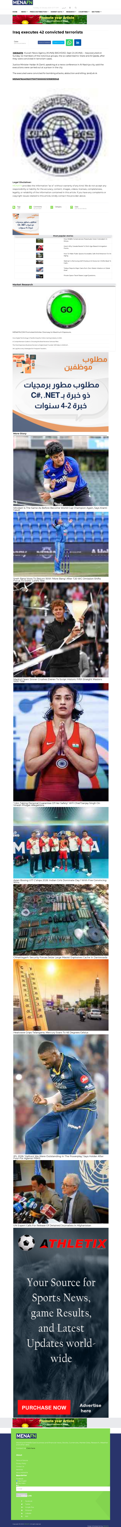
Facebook (26, 1498)
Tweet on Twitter (58, 42)
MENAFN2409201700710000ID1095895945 (36, 79)
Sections (96, 12)
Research (70, 12)
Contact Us (20, 1463)
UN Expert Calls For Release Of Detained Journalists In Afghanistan (52, 1222)
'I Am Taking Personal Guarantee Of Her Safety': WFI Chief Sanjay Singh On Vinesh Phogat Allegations (56, 802)
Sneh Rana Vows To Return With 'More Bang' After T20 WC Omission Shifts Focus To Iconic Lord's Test (57, 579)
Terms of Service (22, 1457)
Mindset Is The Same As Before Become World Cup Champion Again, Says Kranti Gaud (60, 508)
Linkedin (26, 1510)
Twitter (25, 1501)
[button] (70, 8)
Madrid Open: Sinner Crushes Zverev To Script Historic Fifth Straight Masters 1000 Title (60, 679)
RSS (24, 1513)
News (23, 12)
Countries (83, 12)
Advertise (19, 1466)
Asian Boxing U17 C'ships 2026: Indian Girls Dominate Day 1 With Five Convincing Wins (59, 879)
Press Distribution (38, 12)
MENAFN (18, 53)
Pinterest (26, 1507)
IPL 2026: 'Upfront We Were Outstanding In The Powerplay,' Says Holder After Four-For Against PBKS (58, 1154)
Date (16, 42)
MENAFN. (27, 1521)
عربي (64, 8)
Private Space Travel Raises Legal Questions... (80, 275)
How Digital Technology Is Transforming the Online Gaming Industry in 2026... (37, 338)
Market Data (56, 12)
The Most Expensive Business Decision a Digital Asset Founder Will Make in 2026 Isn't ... (41, 345)
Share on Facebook (44, 42)
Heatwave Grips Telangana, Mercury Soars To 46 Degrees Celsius (50, 1030)
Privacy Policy (21, 1460)
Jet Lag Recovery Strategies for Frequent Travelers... (30, 348)
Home (15, 12)
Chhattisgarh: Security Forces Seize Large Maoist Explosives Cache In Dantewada (60, 955)
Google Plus (27, 1504)
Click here (30, 1445)
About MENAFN (22, 1469)
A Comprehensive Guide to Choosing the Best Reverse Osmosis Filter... (36, 341)
